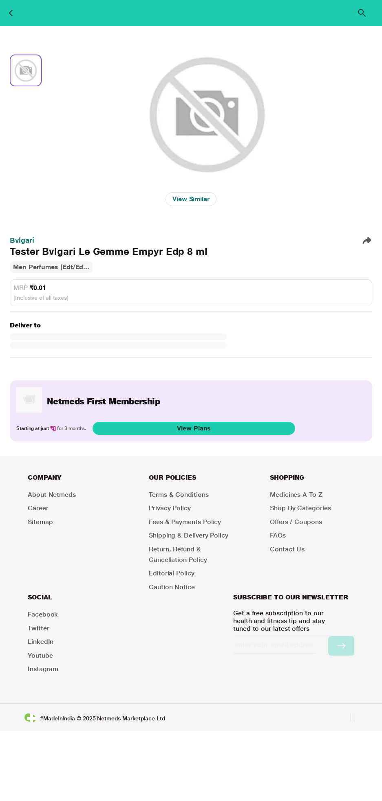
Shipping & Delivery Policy (188, 535)
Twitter (38, 628)
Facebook (43, 614)
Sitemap (40, 522)
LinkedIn (40, 641)
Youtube (40, 655)
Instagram (43, 669)
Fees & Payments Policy (185, 522)
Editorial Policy (171, 573)
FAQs (278, 535)
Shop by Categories (300, 508)
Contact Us (287, 549)
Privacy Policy (170, 508)
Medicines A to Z (296, 494)
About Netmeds (52, 494)
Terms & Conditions (179, 494)
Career (38, 508)
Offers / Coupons (296, 522)
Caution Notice (172, 587)
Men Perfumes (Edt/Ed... (51, 267)
